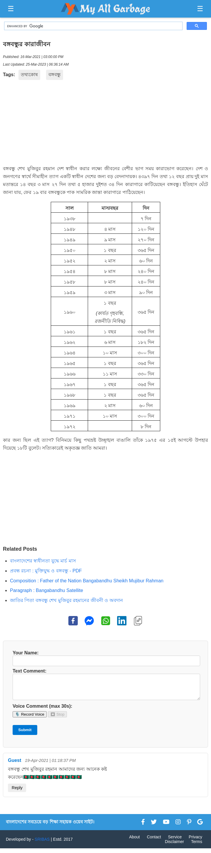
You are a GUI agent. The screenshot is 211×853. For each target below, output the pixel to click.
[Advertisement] (105, 124)
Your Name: (105, 658)
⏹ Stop (57, 719)
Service (175, 841)
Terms (196, 846)
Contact (154, 841)
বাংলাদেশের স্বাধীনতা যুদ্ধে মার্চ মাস (43, 560)
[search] (92, 26)
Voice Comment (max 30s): (42, 710)
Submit (24, 734)
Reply (17, 792)
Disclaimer (174, 846)
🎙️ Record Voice (29, 719)
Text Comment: (105, 686)
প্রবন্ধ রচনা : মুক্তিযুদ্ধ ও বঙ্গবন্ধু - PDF (46, 570)
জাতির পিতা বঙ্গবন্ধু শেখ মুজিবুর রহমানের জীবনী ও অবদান (66, 600)
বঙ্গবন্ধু (54, 74)
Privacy (195, 841)
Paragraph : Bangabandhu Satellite (46, 590)
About (134, 841)
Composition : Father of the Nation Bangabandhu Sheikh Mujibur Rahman (86, 580)
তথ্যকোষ (29, 74)
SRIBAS (42, 844)
